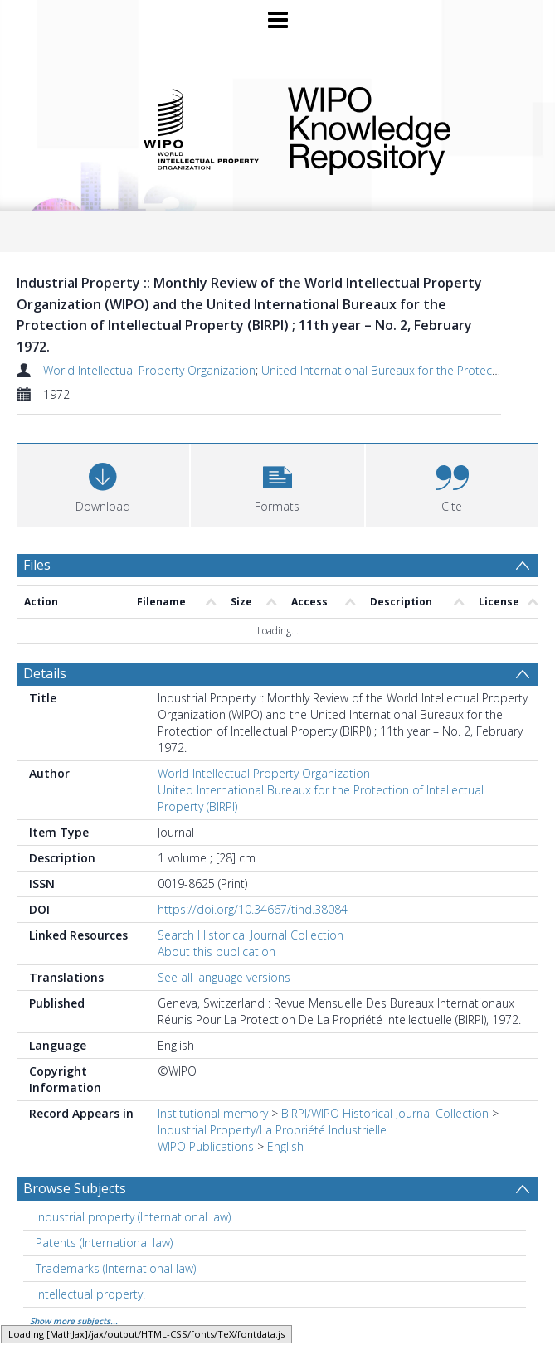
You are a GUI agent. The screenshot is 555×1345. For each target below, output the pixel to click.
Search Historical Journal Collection (250, 935)
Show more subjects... (74, 1321)
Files (37, 565)
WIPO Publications (206, 1146)
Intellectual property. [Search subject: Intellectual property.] (90, 1294)
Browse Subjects (74, 1188)
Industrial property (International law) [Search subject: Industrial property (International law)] (133, 1217)
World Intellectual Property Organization (149, 370)
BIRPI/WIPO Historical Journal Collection (385, 1113)
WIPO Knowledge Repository (402, 128)
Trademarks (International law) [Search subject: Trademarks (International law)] (116, 1268)
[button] (277, 483)
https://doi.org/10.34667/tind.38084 (253, 909)
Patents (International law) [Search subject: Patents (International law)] (104, 1242)
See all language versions (224, 977)
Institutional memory (213, 1113)
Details (44, 673)
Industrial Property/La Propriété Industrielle (272, 1130)
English (285, 1146)
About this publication (216, 951)
